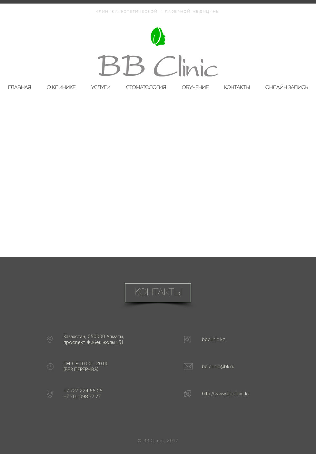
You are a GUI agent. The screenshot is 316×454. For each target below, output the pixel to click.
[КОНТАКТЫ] (158, 292)
